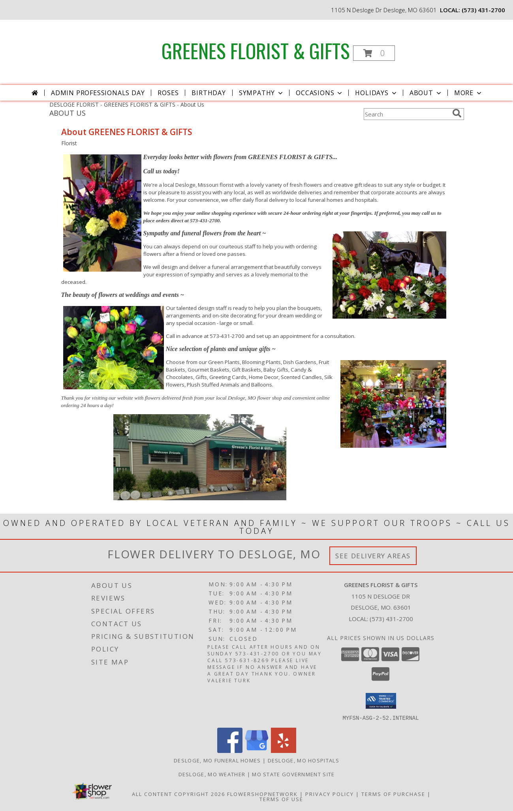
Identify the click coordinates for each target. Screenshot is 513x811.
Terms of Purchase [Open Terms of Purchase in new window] (393, 793)
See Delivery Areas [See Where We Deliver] (373, 555)
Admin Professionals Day (98, 92)
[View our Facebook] (229, 750)
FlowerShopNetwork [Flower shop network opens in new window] (262, 793)
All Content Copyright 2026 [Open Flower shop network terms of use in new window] (178, 793)
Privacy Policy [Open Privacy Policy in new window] (329, 793)
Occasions (320, 92)
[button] (374, 53)
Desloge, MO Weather (212, 773)
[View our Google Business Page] (256, 750)
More (468, 92)
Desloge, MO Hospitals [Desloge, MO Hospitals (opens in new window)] (303, 760)
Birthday (208, 92)
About (426, 92)
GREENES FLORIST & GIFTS (256, 50)
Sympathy (261, 92)
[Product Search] (406, 114)
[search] (457, 113)
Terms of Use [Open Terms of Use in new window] (281, 798)
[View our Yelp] (283, 750)
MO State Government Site (293, 773)
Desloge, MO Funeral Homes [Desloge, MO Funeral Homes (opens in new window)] (217, 760)
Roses (168, 92)
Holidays (376, 92)
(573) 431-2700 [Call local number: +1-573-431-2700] (483, 10)
